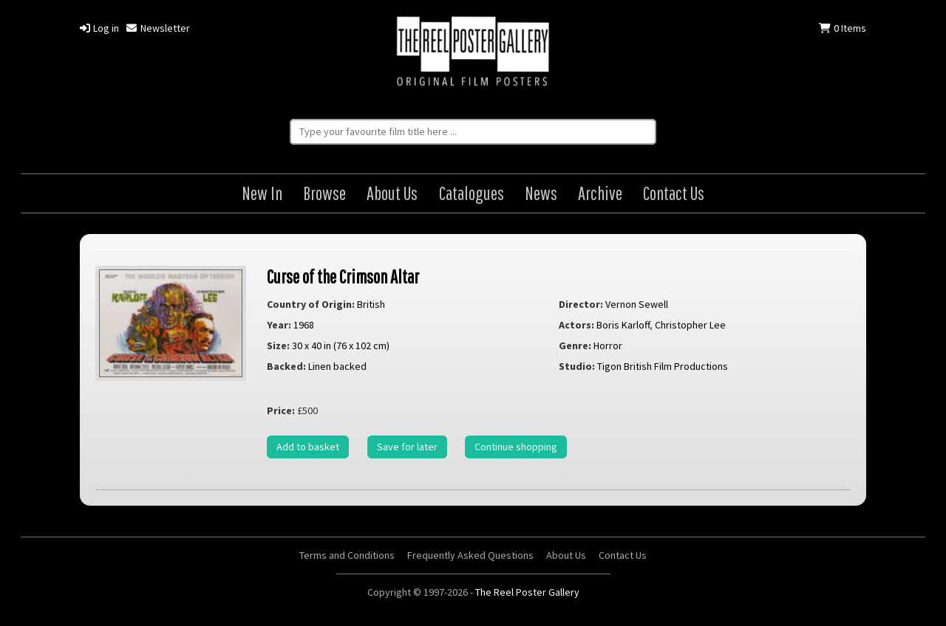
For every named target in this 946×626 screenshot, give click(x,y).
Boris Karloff (623, 324)
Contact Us (673, 193)
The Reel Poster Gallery (473, 53)
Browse (324, 193)
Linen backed (337, 366)
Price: (281, 410)
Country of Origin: (311, 304)
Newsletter (157, 28)
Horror (607, 345)
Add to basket (307, 446)
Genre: (575, 345)
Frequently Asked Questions (470, 555)
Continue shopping (515, 446)
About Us (392, 193)
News (541, 193)
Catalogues (471, 193)
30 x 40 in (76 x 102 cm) (340, 345)
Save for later (407, 446)
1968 (303, 324)
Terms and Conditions (347, 555)
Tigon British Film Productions (662, 366)
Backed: (286, 366)
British (371, 304)
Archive (600, 193)
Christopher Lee (690, 324)
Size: (278, 345)
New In (262, 193)
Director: (581, 304)
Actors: (576, 324)
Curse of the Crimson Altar (343, 276)
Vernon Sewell (636, 304)
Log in (99, 28)
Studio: (577, 366)
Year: (279, 324)
